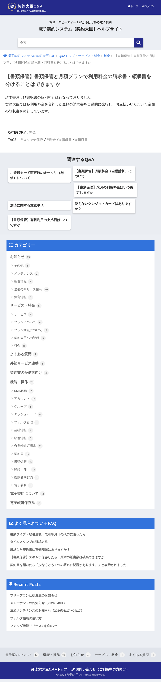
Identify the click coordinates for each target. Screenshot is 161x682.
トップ (133, 6)
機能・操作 (22, 384)
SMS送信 (24, 393)
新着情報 (23, 283)
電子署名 (23, 487)
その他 (22, 267)
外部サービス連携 (27, 365)
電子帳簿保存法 (26, 505)
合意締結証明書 (28, 448)
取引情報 (23, 440)
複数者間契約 (26, 479)
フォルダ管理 (26, 424)
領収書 (83, 140)
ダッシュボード (28, 416)
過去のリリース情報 (31, 291)
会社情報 (23, 432)
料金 (32, 132)
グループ (23, 408)
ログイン (148, 6)
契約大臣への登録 (30, 339)
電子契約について (27, 496)
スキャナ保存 (33, 140)
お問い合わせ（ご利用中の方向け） (100, 672)
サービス (23, 316)
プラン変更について (31, 331)
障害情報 (23, 299)
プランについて (28, 324)
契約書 (22, 456)
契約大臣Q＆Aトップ (49, 672)
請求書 (67, 140)
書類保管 (23, 463)
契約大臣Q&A (28, 6)
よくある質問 (24, 356)
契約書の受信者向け (29, 375)
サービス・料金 (26, 307)
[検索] (138, 42)
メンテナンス (26, 275)
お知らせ (20, 258)
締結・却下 (25, 471)
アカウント (25, 401)
